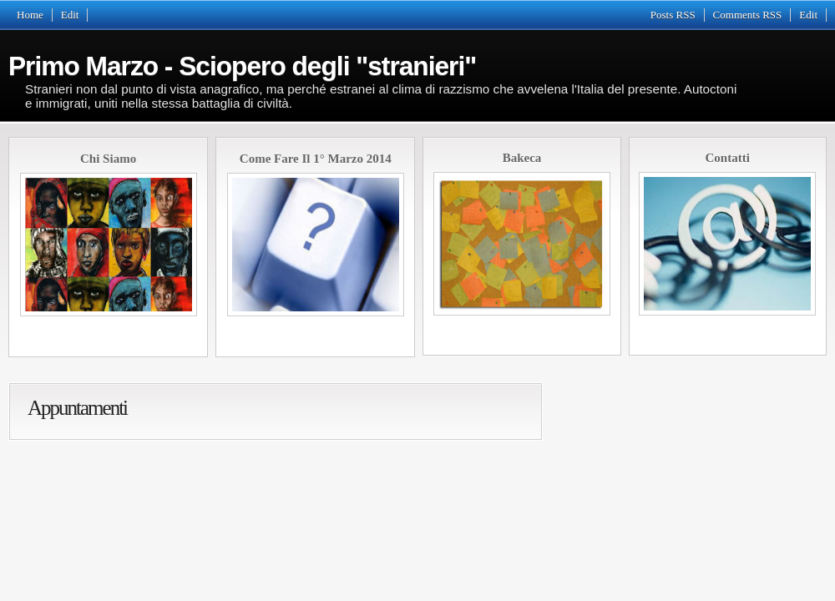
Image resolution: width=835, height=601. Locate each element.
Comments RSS (747, 14)
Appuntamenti (77, 407)
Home (30, 14)
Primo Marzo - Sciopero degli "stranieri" (242, 66)
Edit (70, 14)
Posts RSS (673, 14)
